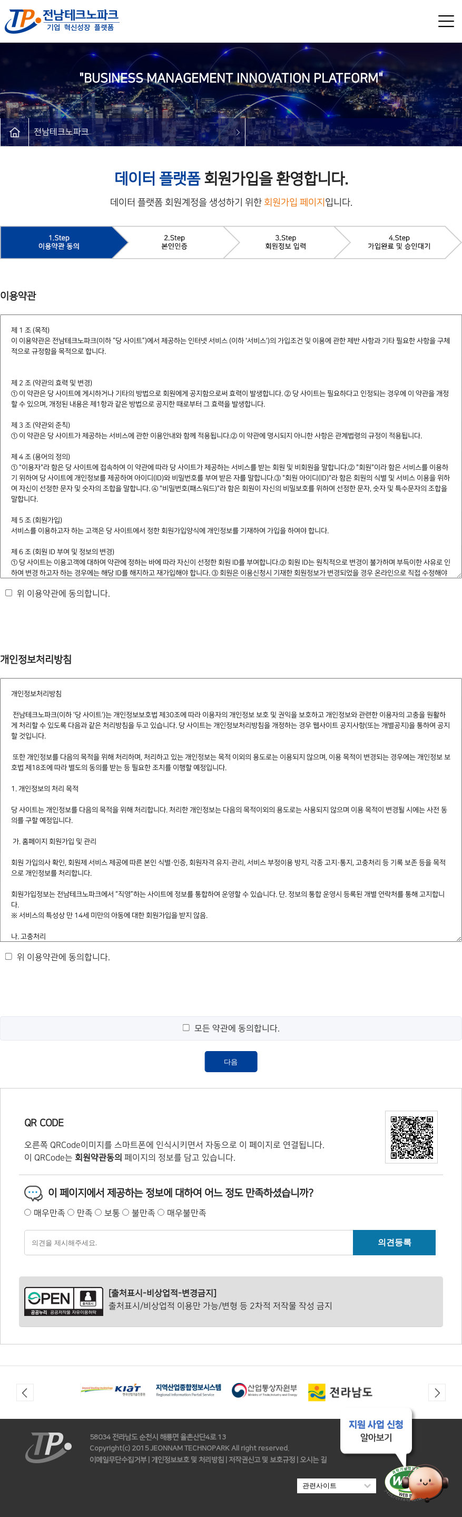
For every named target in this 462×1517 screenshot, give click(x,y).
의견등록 (394, 1242)
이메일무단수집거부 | (120, 1460)
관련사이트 (336, 1486)
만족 (85, 1213)
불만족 (143, 1213)
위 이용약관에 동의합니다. (63, 593)
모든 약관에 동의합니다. (236, 1028)
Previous (25, 1392)
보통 (112, 1213)
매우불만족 (187, 1213)
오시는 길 (313, 1460)
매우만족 (49, 1213)
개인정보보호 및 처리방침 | (189, 1460)
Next (437, 1392)
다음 (231, 1062)
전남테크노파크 (61, 132)
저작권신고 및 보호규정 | (263, 1460)
